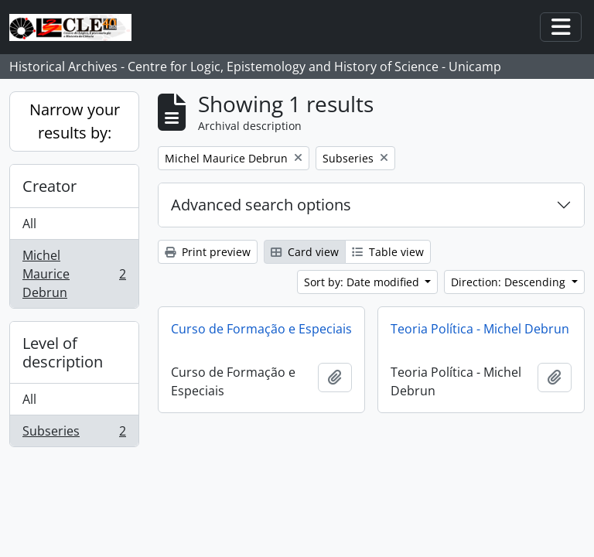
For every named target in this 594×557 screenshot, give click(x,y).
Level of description (62, 352)
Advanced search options (261, 204)
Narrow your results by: (74, 121)
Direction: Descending (509, 282)
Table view (388, 251)
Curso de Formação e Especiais (261, 328)
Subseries (74, 434)
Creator (49, 186)
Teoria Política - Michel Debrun (480, 328)
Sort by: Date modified (363, 282)
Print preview (208, 251)
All (29, 223)
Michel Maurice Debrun (74, 274)
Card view (305, 251)
